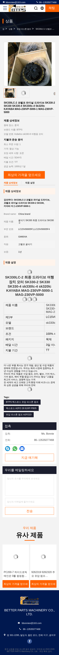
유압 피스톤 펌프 (24, 29)
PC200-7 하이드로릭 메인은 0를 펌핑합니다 (15, 574)
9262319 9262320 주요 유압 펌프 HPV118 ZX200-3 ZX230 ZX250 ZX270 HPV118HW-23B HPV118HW (43, 574)
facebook (29, 641)
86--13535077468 (46, 2)
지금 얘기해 (29, 457)
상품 (10, 29)
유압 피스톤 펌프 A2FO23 (18, 414)
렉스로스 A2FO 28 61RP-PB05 (21, 408)
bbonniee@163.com (14, 2)
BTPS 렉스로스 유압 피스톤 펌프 (22, 402)
